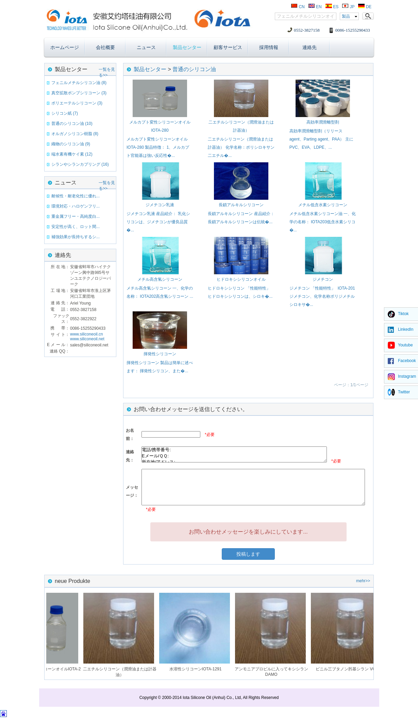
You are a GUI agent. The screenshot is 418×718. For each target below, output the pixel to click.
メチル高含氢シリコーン (159, 279)
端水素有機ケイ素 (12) (72, 154)
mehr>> (363, 580)
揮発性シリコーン (160, 354)
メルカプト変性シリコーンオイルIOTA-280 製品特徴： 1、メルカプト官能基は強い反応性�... (158, 147)
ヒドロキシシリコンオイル (241, 279)
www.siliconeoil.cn (86, 334)
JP (348, 6)
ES (331, 6)
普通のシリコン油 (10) (72, 123)
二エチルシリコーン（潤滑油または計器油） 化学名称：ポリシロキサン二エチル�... (241, 147)
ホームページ (64, 47)
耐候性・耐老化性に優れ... (75, 196)
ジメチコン (323, 279)
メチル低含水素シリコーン (322, 204)
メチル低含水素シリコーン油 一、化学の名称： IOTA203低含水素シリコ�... (322, 221)
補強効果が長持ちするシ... (75, 236)
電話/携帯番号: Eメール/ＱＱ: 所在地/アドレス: (234, 454)
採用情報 (268, 47)
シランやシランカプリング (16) (80, 164)
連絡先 (309, 47)
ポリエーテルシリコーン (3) (76, 103)
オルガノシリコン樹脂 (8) (74, 133)
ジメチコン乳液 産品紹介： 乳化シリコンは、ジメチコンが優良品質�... (158, 221)
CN (298, 6)
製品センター (187, 47)
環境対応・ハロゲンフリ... (75, 206)
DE (364, 6)
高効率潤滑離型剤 (322, 122)
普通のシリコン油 (194, 69)
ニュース (146, 47)
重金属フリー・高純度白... (75, 216)
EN (315, 6)
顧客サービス (228, 47)
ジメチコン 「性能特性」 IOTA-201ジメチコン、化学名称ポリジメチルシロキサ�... (322, 296)
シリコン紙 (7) (64, 113)
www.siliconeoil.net (87, 339)
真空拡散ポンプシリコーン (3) (78, 93)
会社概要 (105, 47)
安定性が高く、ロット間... (75, 226)
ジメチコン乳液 (160, 204)
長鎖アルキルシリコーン (241, 204)
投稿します (248, 554)
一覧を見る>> (107, 70)
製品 (346, 16)
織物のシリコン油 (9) (70, 144)
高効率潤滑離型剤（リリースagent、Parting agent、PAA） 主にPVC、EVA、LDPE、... (321, 139)
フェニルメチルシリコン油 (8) (78, 82)
